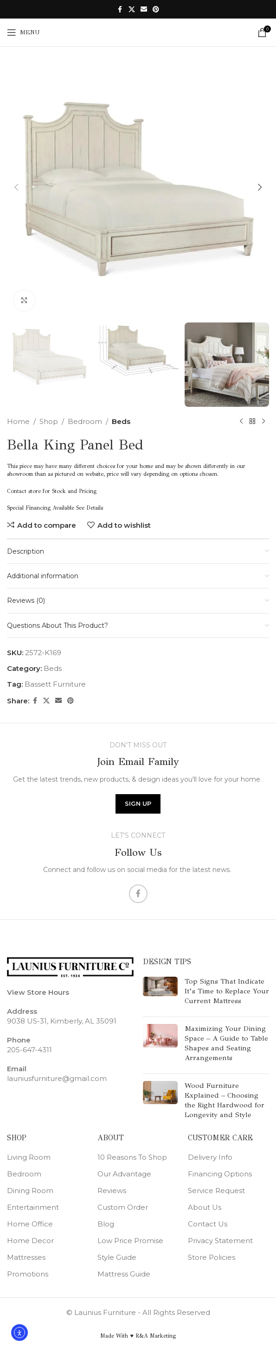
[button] (16, 187)
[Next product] (263, 421)
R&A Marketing (155, 1336)
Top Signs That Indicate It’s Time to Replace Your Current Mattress (227, 991)
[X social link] (132, 9)
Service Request (216, 1190)
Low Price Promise (130, 1240)
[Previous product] (241, 421)
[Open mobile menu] (23, 32)
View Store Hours (38, 992)
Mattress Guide (123, 1274)
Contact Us (207, 1223)
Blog (105, 1223)
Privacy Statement (220, 1240)
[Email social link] (144, 9)
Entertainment (33, 1207)
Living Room (29, 1157)
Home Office (30, 1223)
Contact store (24, 491)
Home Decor (30, 1240)
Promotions (27, 1274)
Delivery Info (210, 1157)
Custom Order (122, 1207)
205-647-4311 (29, 1049)
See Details (89, 508)
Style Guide (116, 1257)
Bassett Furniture (55, 684)
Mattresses (26, 1257)
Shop (48, 421)
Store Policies (211, 1257)
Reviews (111, 1190)
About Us (204, 1207)
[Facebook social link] (120, 9)
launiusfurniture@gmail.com (57, 1078)
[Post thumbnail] (160, 993)
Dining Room (30, 1190)
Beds (121, 421)
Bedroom (85, 421)
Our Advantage (124, 1173)
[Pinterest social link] (156, 9)
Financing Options (220, 1173)
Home (18, 421)
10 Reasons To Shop (132, 1157)
